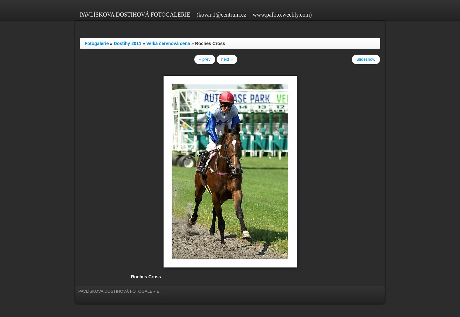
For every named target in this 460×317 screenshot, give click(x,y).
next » (227, 59)
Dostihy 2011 (127, 43)
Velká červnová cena (168, 43)
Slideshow (365, 59)
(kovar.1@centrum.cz (221, 15)
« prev (205, 59)
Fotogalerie (97, 43)
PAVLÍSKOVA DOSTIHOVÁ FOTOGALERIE (135, 15)
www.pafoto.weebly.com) (282, 15)
